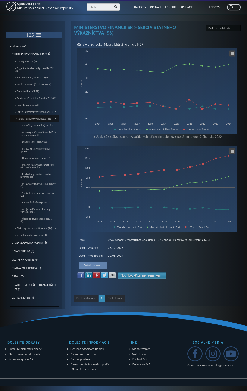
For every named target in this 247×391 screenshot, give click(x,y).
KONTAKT (171, 7)
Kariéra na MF (141, 364)
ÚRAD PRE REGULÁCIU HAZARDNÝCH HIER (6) (34, 287)
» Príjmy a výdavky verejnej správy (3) (38, 185)
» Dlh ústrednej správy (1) (33, 141)
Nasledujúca (115, 298)
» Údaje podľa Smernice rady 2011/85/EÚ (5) (35, 210)
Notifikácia (139, 354)
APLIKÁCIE (187, 7)
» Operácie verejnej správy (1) (35, 158)
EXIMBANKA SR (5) (23, 297)
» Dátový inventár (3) (26, 61)
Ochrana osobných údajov (87, 349)
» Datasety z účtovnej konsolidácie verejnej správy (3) (38, 133)
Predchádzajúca (86, 298)
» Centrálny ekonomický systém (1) (38, 125)
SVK (218, 7)
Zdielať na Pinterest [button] (96, 275)
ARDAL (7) (18, 276)
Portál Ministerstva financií (26, 349)
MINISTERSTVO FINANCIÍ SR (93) (31, 53)
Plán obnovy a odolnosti (24, 354)
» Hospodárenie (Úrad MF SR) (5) (32, 77)
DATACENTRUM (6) (23, 251)
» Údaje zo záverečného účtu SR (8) (36, 220)
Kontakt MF (139, 359)
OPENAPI (155, 7)
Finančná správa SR (21, 359)
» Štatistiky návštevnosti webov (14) (35, 228)
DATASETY (140, 7)
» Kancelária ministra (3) (35, 105)
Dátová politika (80, 359)
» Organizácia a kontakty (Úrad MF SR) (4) (34, 69)
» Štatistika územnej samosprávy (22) (37, 194)
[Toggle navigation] (38, 35)
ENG (212, 7)
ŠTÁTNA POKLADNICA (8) (26, 268)
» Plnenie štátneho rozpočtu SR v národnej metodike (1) (37, 166)
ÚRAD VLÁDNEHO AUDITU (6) (29, 242)
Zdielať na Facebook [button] (81, 275)
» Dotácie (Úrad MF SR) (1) (29, 91)
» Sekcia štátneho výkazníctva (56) (36, 118)
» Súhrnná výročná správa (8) (35, 202)
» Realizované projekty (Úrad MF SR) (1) (35, 98)
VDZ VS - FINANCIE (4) (25, 259)
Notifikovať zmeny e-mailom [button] (141, 275)
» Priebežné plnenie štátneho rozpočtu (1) (35, 175)
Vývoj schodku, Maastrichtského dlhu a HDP (112, 44)
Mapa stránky (141, 349)
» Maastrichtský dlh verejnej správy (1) (35, 150)
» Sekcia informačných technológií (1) (35, 111)
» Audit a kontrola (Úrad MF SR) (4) (33, 84)
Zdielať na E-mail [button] (112, 275)
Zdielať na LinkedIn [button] (89, 275)
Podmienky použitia (83, 354)
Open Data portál (45, 6)
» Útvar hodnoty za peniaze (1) (35, 235)
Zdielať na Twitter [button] (104, 275)
